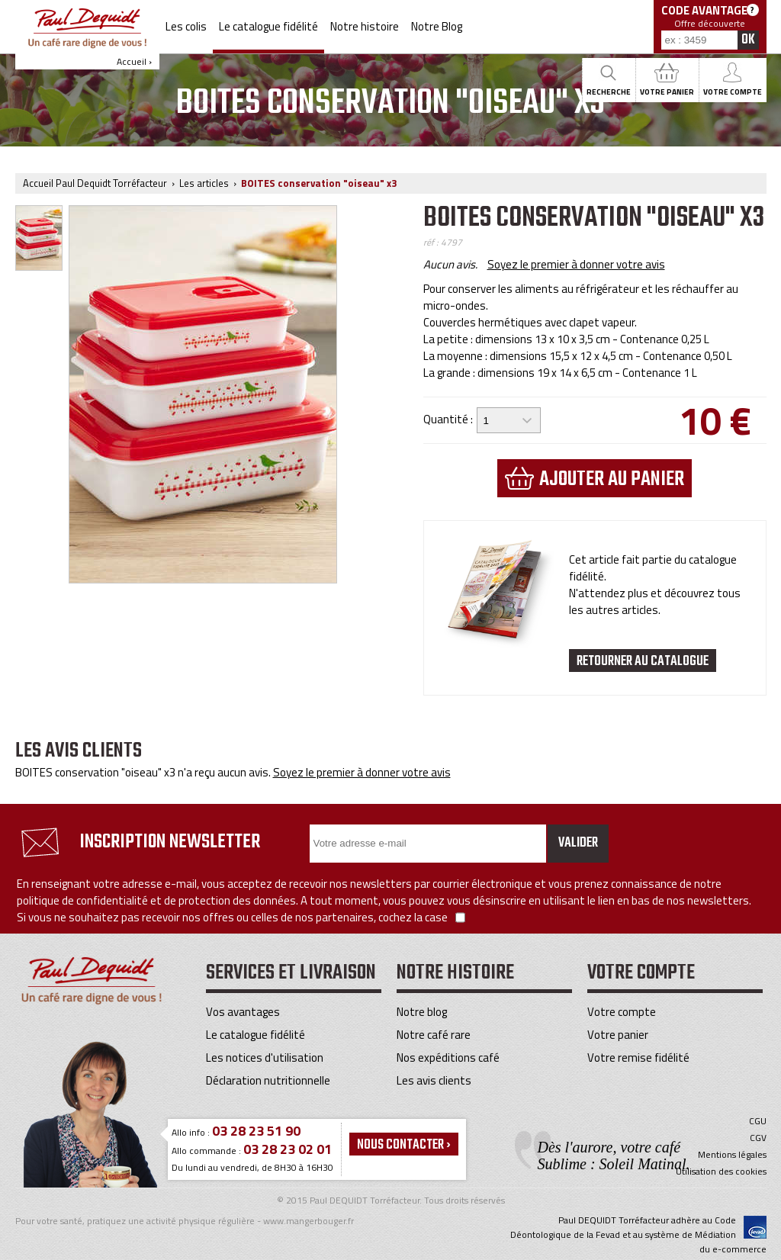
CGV (758, 1138)
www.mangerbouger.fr (308, 1220)
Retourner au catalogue (643, 661)
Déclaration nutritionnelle (268, 1080)
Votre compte (621, 1012)
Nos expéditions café (448, 1057)
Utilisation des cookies (721, 1171)
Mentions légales (732, 1155)
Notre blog (422, 1012)
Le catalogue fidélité (268, 26)
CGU (758, 1121)
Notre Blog (436, 26)
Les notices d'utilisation (264, 1057)
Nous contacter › (404, 1145)
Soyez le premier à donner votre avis (576, 264)
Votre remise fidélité (638, 1057)
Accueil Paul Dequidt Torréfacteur (95, 183)
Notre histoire (364, 26)
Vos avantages (243, 1012)
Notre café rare (434, 1034)
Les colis (186, 26)
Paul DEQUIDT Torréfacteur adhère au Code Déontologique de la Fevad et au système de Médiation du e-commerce (638, 1234)
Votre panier (617, 1034)
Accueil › (87, 38)
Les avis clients (434, 1080)
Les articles (204, 183)
